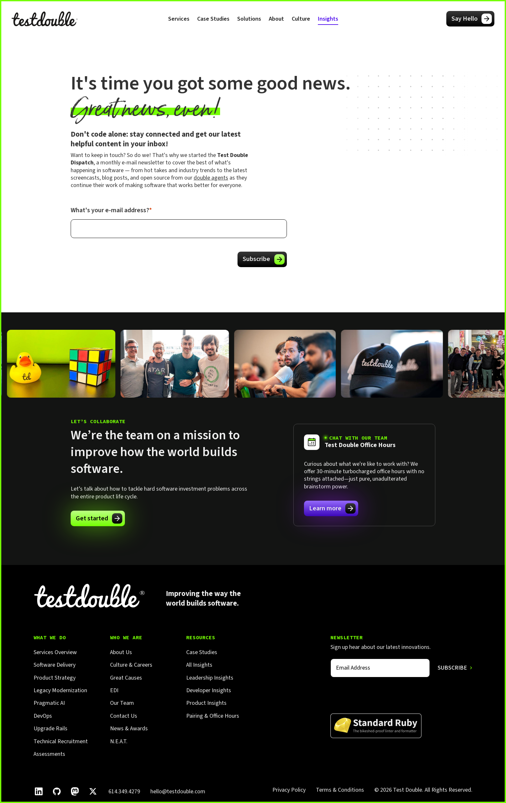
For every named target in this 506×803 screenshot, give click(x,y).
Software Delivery (55, 665)
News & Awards (129, 728)
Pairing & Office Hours (212, 716)
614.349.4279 (124, 791)
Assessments (49, 754)
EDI (114, 690)
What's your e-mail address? (111, 210)
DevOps (43, 716)
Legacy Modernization (60, 690)
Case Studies (213, 19)
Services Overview (55, 652)
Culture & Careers (131, 665)
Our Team (122, 703)
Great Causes (126, 678)
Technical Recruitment (61, 741)
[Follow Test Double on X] (93, 791)
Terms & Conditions (340, 790)
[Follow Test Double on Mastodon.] (75, 791)
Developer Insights (208, 690)
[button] (178, 19)
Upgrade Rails (50, 728)
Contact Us (123, 716)
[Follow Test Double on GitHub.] (57, 791)
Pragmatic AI (49, 703)
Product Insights (206, 703)
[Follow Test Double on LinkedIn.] (39, 791)
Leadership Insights (209, 678)
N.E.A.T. (118, 741)
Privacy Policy (289, 790)
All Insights (199, 665)
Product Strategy (55, 678)
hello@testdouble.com (177, 791)
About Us (121, 652)
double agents (211, 178)
